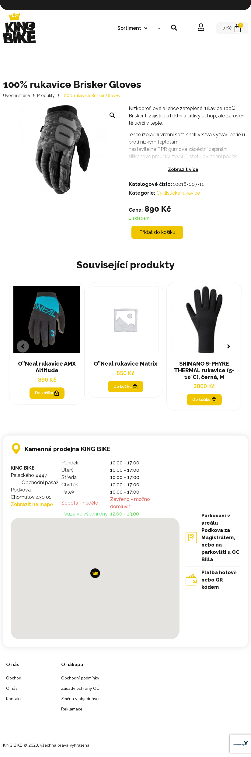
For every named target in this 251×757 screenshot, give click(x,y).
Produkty (46, 95)
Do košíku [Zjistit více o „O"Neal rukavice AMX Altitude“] (46, 394)
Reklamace (71, 710)
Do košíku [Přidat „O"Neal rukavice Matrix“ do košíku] (125, 387)
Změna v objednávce (81, 700)
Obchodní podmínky (80, 679)
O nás (12, 690)
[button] (228, 347)
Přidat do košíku (157, 232)
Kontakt (13, 700)
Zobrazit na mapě (32, 505)
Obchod (13, 679)
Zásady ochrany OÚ (80, 690)
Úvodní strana (16, 95)
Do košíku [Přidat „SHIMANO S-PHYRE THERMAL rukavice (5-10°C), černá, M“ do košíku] (204, 400)
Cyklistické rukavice (178, 193)
